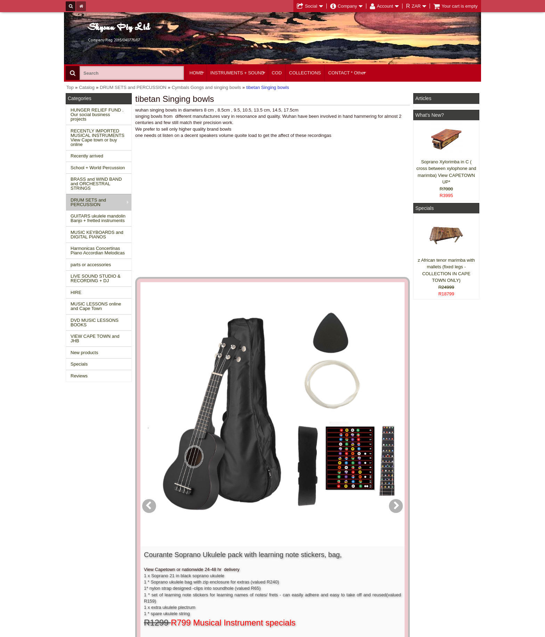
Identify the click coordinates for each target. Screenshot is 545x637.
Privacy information (175, 569)
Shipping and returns (177, 562)
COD (277, 72)
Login (248, 556)
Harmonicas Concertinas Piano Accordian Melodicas (98, 250)
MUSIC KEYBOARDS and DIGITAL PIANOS (97, 234)
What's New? (429, 115)
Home (75, 550)
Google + (426, 575)
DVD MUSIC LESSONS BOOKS (95, 322)
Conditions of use (173, 556)
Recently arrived (87, 155)
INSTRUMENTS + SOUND (237, 72)
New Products (83, 556)
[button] (311, 390)
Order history (256, 562)
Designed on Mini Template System (452, 631)
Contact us (167, 550)
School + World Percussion (98, 167)
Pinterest (426, 582)
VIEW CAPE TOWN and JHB (95, 338)
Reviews (79, 375)
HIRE (76, 292)
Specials (79, 364)
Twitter (433, 566)
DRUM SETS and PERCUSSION (88, 202)
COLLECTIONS (305, 72)
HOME (196, 72)
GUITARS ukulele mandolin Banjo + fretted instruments (98, 218)
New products (84, 352)
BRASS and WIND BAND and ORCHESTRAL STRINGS (96, 184)
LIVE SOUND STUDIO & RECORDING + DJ (96, 278)
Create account (258, 550)
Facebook (436, 553)
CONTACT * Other (346, 72)
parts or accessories (91, 264)
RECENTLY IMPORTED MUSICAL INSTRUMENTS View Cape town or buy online (97, 137)
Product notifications (263, 569)
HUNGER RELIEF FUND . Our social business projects (97, 114)
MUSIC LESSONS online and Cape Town (96, 306)
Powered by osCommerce (402, 631)
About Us (339, 550)
